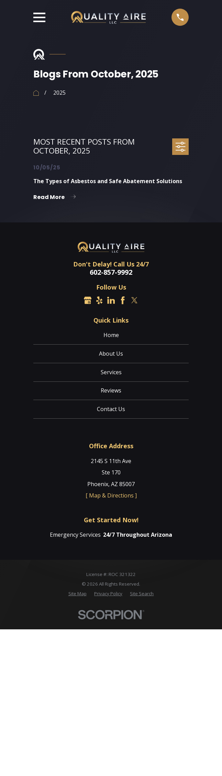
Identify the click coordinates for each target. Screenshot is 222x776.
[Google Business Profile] (87, 300)
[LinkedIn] (111, 300)
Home (111, 335)
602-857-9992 (111, 272)
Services (111, 372)
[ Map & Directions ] (111, 495)
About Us (111, 353)
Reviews (111, 390)
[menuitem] (77, 594)
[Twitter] (134, 300)
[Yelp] (99, 300)
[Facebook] (122, 300)
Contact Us (111, 409)
